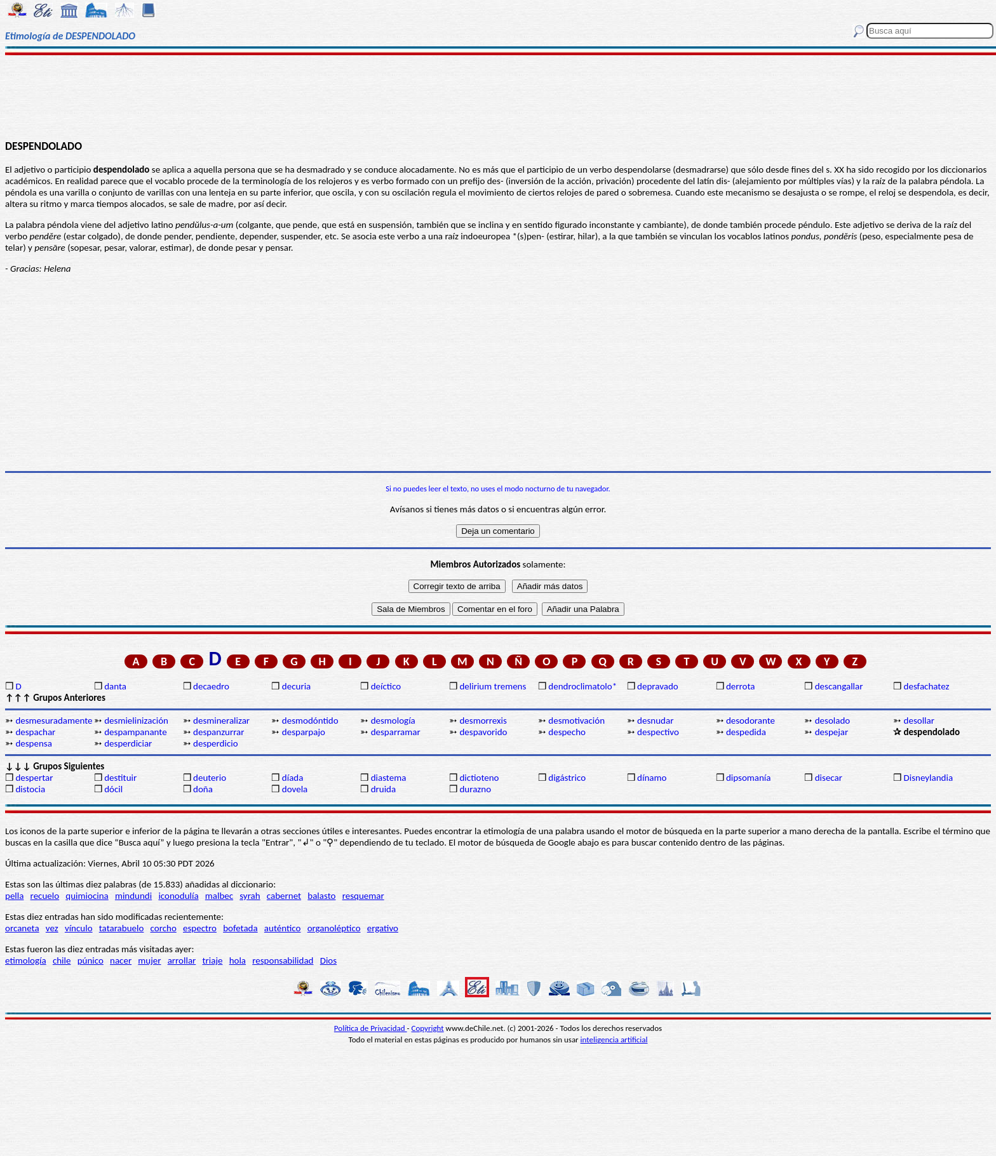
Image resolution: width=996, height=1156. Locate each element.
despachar (35, 732)
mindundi (133, 895)
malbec (219, 895)
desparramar (396, 732)
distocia (30, 789)
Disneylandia (928, 777)
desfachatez (927, 686)
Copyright (428, 1028)
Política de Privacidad (370, 1028)
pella (14, 895)
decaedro (211, 686)
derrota (740, 686)
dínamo (651, 777)
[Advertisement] (498, 96)
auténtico (282, 928)
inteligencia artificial (614, 1039)
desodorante (750, 720)
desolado (833, 720)
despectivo (658, 732)
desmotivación (576, 720)
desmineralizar (221, 720)
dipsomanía (748, 777)
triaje (213, 960)
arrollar (182, 960)
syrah (249, 895)
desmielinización (136, 720)
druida (383, 789)
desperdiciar (128, 743)
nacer (120, 960)
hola (237, 960)
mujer (149, 960)
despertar (34, 777)
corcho (164, 928)
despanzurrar (218, 732)
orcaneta (22, 928)
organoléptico (334, 928)
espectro (200, 928)
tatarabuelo (121, 928)
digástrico (567, 777)
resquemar (363, 895)
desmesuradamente (53, 720)
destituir (120, 777)
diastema (389, 777)
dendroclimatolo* (582, 686)
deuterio (209, 777)
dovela (294, 789)
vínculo (79, 928)
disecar (828, 777)
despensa (33, 743)
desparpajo (303, 732)
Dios (328, 960)
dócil (113, 789)
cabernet (284, 895)
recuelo (45, 895)
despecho (567, 732)
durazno (475, 789)
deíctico (386, 686)
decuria (296, 686)
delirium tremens (492, 686)
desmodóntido (310, 720)
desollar (919, 720)
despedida (746, 732)
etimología (25, 960)
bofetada (240, 928)
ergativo (382, 928)
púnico (90, 960)
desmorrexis (482, 720)
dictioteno (479, 777)
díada (293, 777)
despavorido (483, 732)
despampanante (135, 732)
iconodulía (178, 895)
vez (52, 928)
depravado (657, 686)
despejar (832, 732)
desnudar (655, 720)
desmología (393, 720)
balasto (321, 895)
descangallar (839, 686)
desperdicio (215, 743)
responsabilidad (282, 960)
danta (115, 686)
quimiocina (86, 895)
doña (203, 789)
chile (62, 960)
